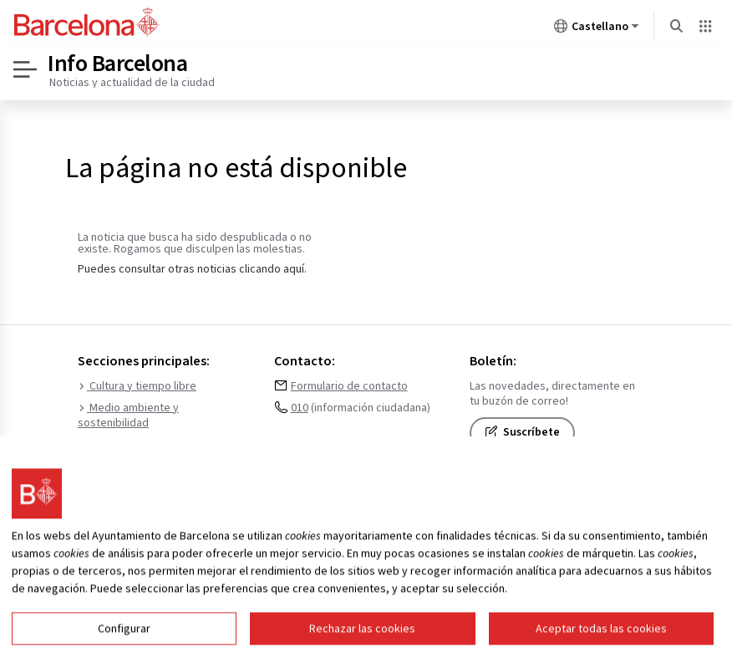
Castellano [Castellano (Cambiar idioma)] (596, 29)
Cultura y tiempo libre (137, 386)
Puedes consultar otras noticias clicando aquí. (192, 268)
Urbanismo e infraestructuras (157, 444)
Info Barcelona (117, 63)
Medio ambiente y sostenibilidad (128, 415)
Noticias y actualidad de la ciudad (132, 82)
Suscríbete (522, 432)
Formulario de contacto (349, 386)
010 (299, 408)
